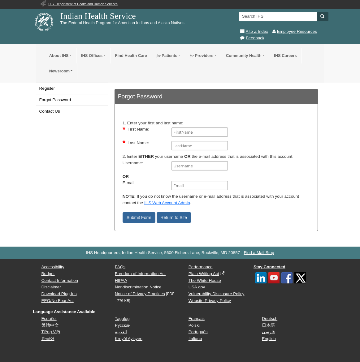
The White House (205, 280)
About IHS (59, 55)
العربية (121, 332)
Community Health (244, 55)
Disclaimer (51, 287)
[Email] (199, 185)
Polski (194, 325)
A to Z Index (257, 31)
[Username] (199, 165)
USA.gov (197, 287)
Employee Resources (297, 31)
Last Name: (138, 142)
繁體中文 (50, 325)
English (269, 338)
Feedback (255, 38)
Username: (133, 163)
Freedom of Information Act (140, 273)
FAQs (120, 267)
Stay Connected (269, 267)
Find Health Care (131, 55)
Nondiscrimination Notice (138, 287)
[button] (322, 16)
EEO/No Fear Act (57, 300)
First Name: (138, 129)
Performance (201, 267)
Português (198, 332)
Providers (201, 55)
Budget (48, 273)
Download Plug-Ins (59, 293)
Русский (122, 325)
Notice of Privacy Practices (140, 293)
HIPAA (121, 280)
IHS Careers (285, 55)
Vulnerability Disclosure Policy (217, 293)
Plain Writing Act (204, 273)
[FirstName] (199, 132)
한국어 (47, 338)
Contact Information (59, 280)
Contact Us (49, 111)
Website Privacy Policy (210, 300)
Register (47, 88)
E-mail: (129, 182)
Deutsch (269, 318)
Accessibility (52, 267)
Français (197, 318)
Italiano (195, 338)
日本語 (268, 325)
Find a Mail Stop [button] (259, 252)
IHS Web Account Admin (167, 202)
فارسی (268, 332)
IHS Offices (91, 55)
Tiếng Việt (50, 332)
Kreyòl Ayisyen (128, 338)
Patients (167, 55)
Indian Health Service (98, 16)
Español (49, 318)
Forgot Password (55, 99)
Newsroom (59, 71)
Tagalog (122, 318)
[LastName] (199, 145)
